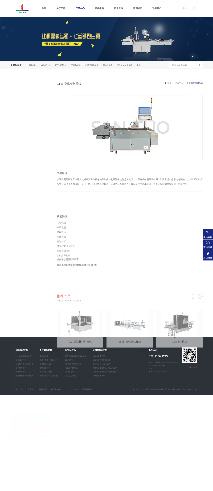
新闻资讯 (137, 8)
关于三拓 (60, 8)
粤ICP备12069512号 (176, 389)
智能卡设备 (19, 245)
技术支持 (118, 8)
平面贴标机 (77, 65)
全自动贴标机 (72, 389)
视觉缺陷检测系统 (125, 65)
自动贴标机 (19, 191)
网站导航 (19, 389)
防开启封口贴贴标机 (76, 271)
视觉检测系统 (20, 176)
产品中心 (80, 8)
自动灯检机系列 (21, 214)
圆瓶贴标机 (33, 65)
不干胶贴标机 (20, 183)
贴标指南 (99, 8)
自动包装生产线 (21, 207)
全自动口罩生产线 (23, 237)
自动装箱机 (19, 230)
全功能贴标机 (72, 264)
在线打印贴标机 (93, 65)
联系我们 (156, 8)
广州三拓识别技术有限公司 (155, 389)
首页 (44, 8)
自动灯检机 (47, 65)
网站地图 (43, 389)
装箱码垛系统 (20, 199)
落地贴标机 (109, 65)
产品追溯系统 (62, 65)
